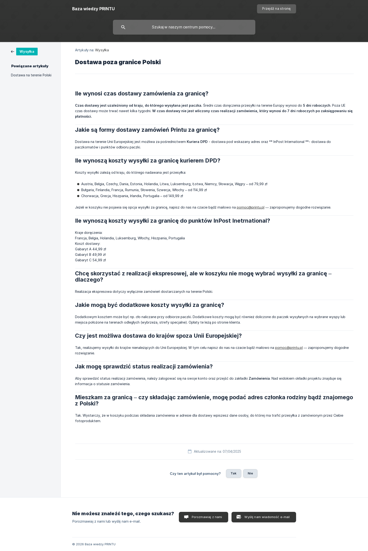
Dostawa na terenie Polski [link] (31, 75)
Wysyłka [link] (102, 50)
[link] (24, 51)
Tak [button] (234, 473)
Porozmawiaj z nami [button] (207, 517)
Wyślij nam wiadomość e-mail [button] (267, 517)
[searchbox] (184, 27)
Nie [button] (250, 473)
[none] (93, 8)
